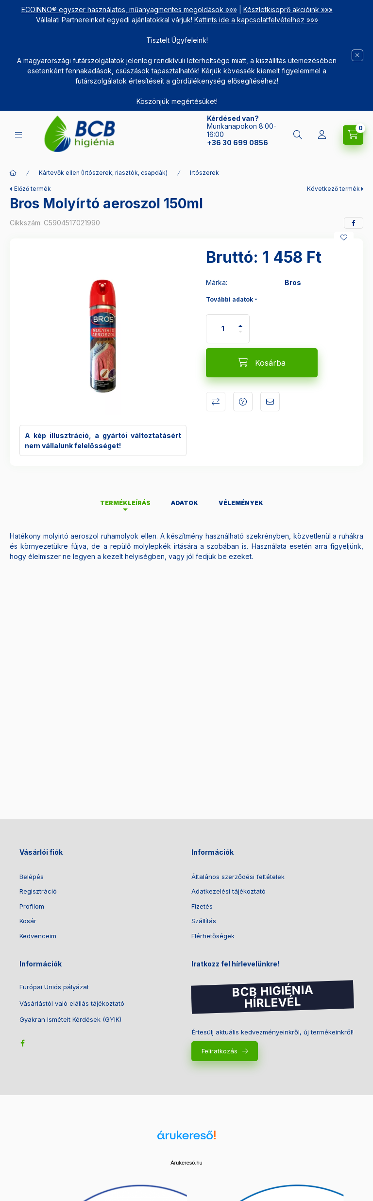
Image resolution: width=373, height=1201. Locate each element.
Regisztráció (38, 891)
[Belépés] (322, 135)
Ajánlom (270, 401)
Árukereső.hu (186, 1163)
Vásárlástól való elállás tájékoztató (71, 1003)
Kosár (27, 921)
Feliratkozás (219, 1051)
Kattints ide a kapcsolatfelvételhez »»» (256, 20)
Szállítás (203, 921)
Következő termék (333, 188)
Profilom (31, 906)
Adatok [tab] (184, 503)
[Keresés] (297, 135)
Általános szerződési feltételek (238, 876)
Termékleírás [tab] (125, 503)
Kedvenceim (37, 936)
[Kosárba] (262, 362)
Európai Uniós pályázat (54, 987)
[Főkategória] (13, 173)
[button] (102, 331)
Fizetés (202, 906)
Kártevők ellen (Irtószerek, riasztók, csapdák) (103, 172)
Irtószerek (204, 172)
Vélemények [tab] (241, 503)
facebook (22, 1043)
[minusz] (240, 336)
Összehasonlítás (215, 401)
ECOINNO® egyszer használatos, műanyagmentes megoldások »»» (129, 9)
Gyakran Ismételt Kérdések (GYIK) (70, 1019)
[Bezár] (357, 55)
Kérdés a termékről (243, 401)
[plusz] (240, 322)
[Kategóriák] (18, 135)
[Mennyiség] (223, 329)
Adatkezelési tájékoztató (228, 891)
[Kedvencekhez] (344, 237)
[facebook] (353, 223)
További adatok (229, 299)
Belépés (31, 876)
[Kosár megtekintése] (353, 135)
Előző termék (32, 188)
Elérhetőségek (213, 936)
